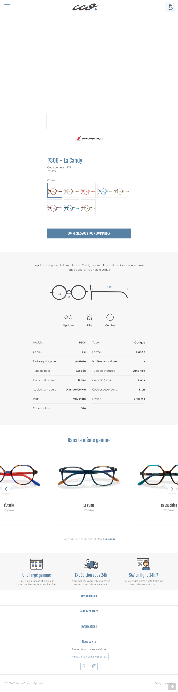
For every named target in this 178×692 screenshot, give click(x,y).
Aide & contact (89, 611)
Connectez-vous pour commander (89, 233)
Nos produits (70, 538)
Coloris (51, 180)
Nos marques (89, 596)
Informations (89, 626)
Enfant (99, 538)
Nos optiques (86, 538)
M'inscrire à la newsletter (89, 656)
